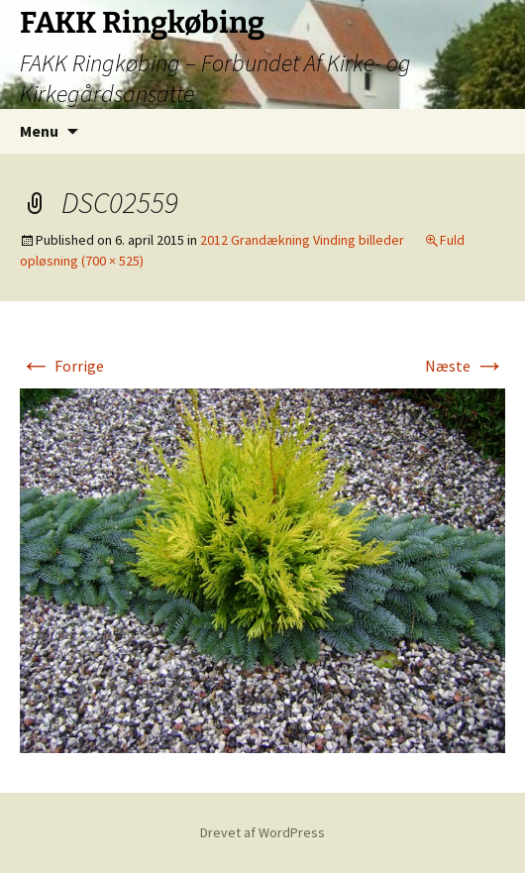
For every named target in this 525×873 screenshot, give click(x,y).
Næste (465, 366)
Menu (39, 131)
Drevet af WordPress (262, 832)
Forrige (62, 366)
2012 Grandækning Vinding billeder (302, 240)
